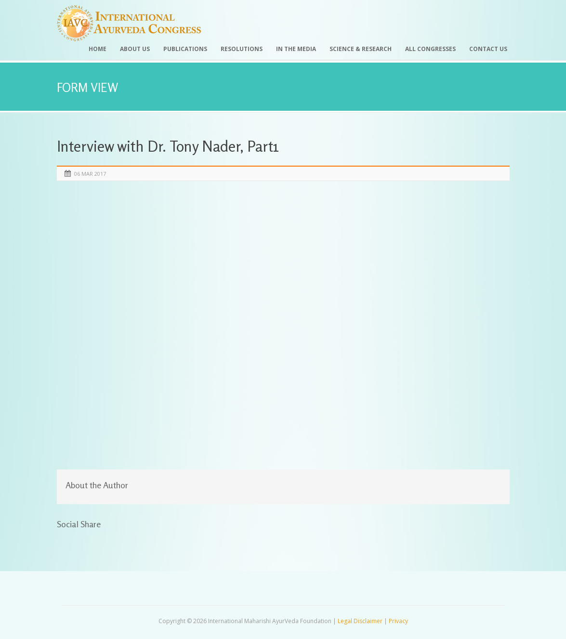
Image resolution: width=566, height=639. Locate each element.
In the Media (296, 49)
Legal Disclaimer (360, 621)
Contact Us (488, 49)
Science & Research (360, 49)
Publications (185, 49)
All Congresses (430, 49)
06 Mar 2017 (90, 173)
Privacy (398, 621)
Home (97, 49)
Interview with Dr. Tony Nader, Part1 (168, 146)
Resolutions (242, 49)
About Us (135, 49)
